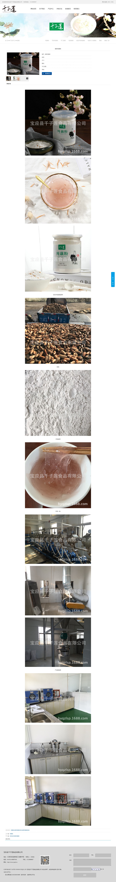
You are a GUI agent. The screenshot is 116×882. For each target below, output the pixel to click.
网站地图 (104, 2)
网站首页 (33, 8)
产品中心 (51, 8)
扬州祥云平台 (31, 874)
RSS (109, 2)
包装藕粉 (71, 40)
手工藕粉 (63, 40)
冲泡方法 (59, 8)
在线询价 (47, 73)
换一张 (102, 869)
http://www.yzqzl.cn (12, 862)
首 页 (6, 40)
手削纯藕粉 (55, 40)
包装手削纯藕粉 (80, 40)
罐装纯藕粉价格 (18, 830)
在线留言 (68, 8)
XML (112, 2)
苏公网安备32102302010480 (12, 874)
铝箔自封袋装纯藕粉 (14, 836)
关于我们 (42, 8)
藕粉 (18, 40)
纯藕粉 (47, 40)
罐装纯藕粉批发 (25, 830)
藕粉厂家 (106, 40)
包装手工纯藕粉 (92, 40)
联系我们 (76, 8)
